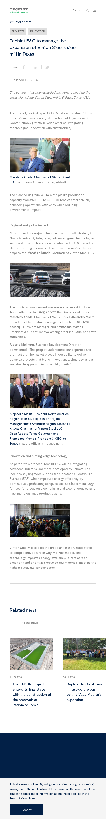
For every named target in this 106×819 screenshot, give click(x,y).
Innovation (37, 31)
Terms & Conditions (22, 798)
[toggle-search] (87, 10)
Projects (18, 31)
